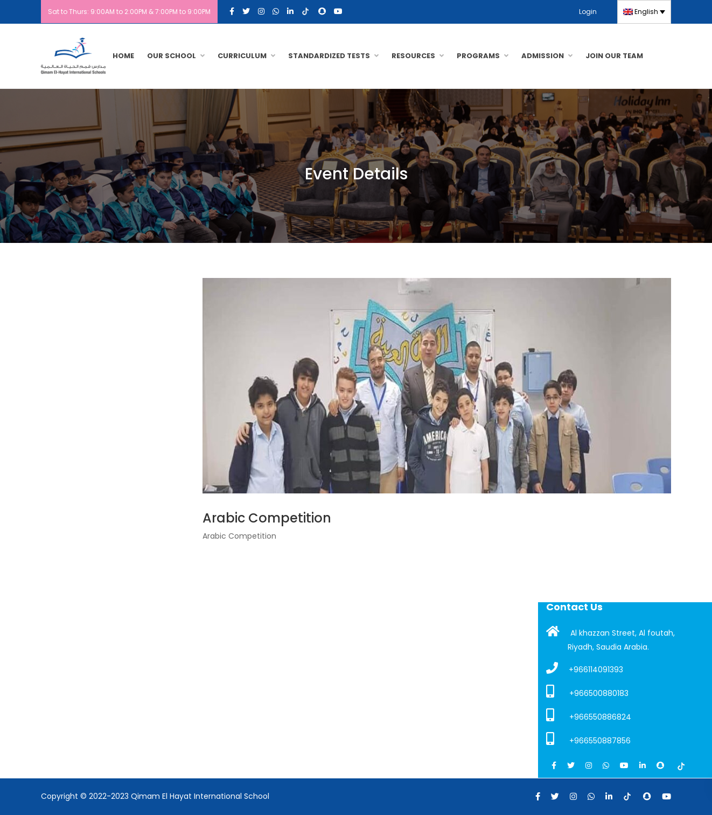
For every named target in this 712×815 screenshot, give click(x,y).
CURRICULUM (242, 56)
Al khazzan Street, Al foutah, (610, 631)
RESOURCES (413, 56)
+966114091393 (584, 668)
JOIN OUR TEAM (614, 56)
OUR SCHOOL (171, 56)
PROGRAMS (478, 56)
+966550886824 (588, 715)
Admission (542, 56)
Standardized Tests (329, 56)
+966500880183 (587, 692)
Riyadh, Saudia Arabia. (608, 647)
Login (588, 11)
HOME (123, 56)
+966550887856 (588, 739)
